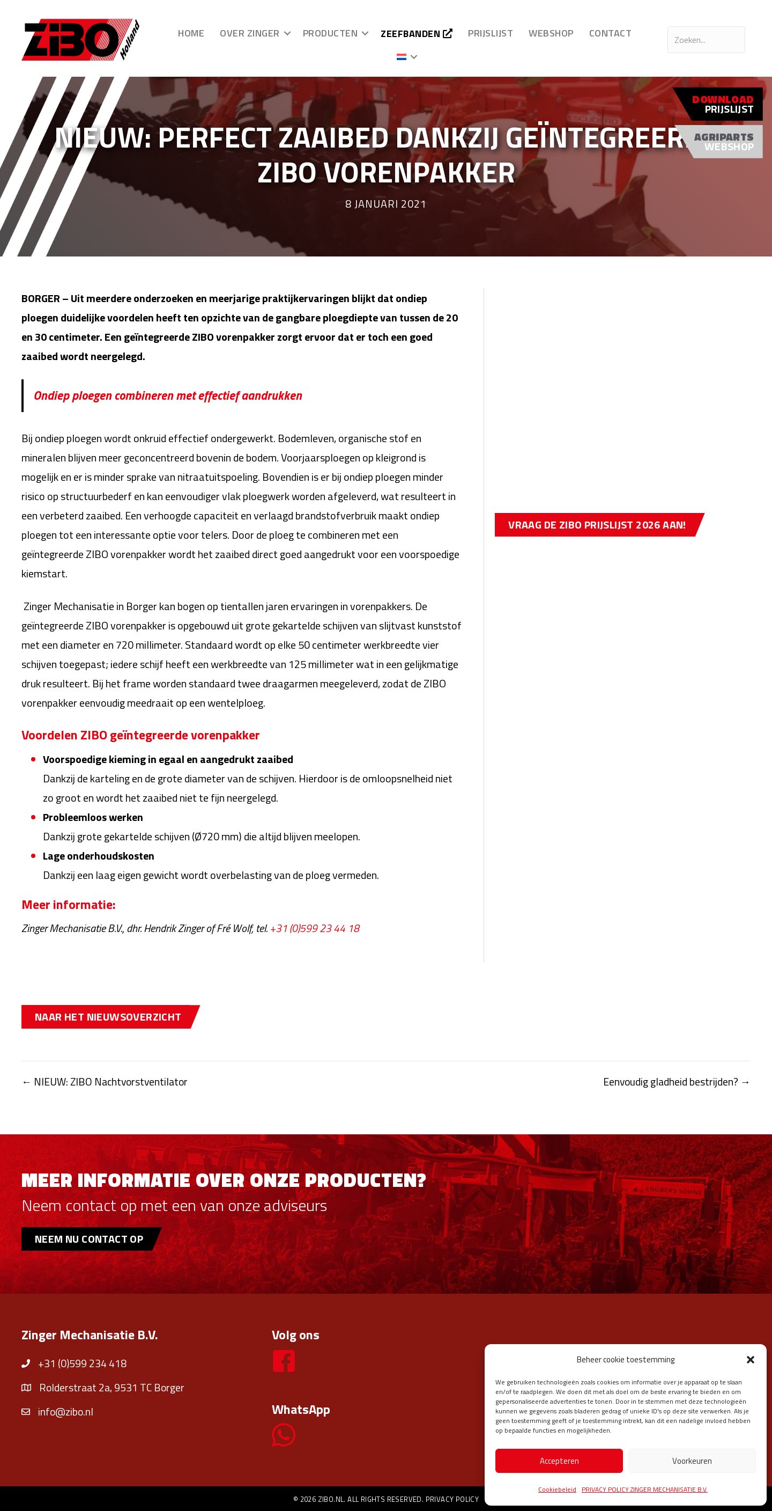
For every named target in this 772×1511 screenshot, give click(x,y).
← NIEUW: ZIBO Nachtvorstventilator (107, 1081)
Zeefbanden (416, 33)
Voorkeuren (692, 1461)
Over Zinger (250, 33)
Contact (610, 33)
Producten (330, 33)
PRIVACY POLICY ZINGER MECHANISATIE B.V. (645, 1489)
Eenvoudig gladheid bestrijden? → (676, 1081)
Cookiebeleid (557, 1489)
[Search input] (706, 39)
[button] (750, 1359)
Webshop (551, 33)
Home (191, 33)
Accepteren (559, 1461)
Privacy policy (452, 1499)
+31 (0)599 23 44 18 (315, 928)
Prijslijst (490, 33)
